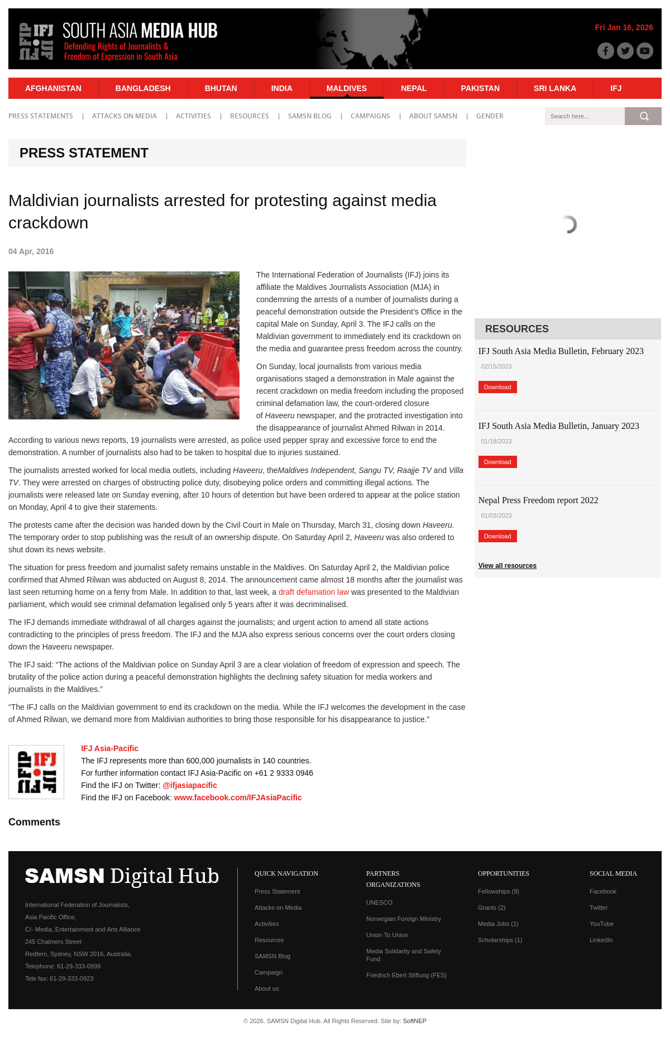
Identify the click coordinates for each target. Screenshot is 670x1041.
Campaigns (370, 116)
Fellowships (498, 891)
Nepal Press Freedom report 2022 (538, 500)
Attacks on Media (124, 116)
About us (267, 988)
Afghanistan (53, 88)
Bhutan (221, 88)
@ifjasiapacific (189, 785)
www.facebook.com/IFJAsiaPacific (238, 797)
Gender (490, 116)
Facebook (603, 891)
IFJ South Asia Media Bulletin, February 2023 (561, 351)
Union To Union (387, 935)
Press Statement (277, 891)
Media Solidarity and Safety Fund (403, 955)
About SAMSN (433, 116)
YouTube (602, 923)
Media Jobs (498, 923)
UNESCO (379, 902)
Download (497, 387)
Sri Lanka (555, 88)
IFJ (615, 88)
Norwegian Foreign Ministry (403, 918)
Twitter (598, 907)
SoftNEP (415, 1021)
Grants (492, 907)
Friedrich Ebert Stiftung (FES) (406, 975)
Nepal (414, 88)
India (282, 88)
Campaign (269, 972)
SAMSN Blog (310, 116)
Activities (193, 116)
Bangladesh (143, 88)
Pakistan (480, 88)
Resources (249, 116)
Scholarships (500, 940)
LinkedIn (601, 940)
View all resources (507, 566)
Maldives (347, 88)
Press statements (40, 116)
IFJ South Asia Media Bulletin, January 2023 (558, 426)
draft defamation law (314, 592)
